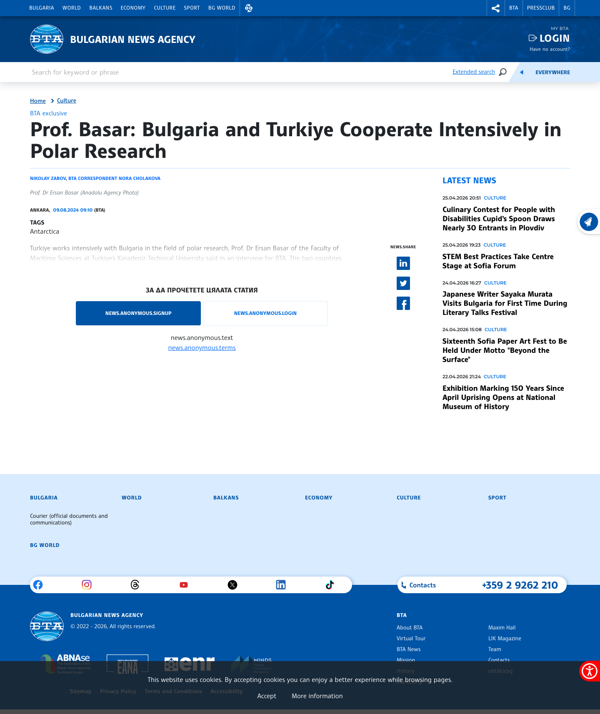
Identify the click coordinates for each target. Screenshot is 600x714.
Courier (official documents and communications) (69, 519)
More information (317, 696)
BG (566, 8)
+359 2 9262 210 (520, 585)
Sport (192, 8)
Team (494, 649)
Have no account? (550, 49)
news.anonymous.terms (202, 347)
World (71, 8)
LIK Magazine (504, 638)
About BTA (409, 627)
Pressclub (541, 8)
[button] (249, 8)
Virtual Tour (411, 638)
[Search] (502, 72)
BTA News (408, 649)
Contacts (499, 660)
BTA (513, 8)
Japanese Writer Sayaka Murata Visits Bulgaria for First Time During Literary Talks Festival (504, 303)
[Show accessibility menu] (589, 671)
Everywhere (552, 72)
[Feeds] (521, 72)
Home (38, 101)
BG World (221, 8)
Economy (133, 8)
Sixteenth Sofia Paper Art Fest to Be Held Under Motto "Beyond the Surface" (504, 350)
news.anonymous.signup (138, 313)
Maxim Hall (501, 627)
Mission (406, 660)
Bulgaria (41, 8)
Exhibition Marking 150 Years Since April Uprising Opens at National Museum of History (503, 397)
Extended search (473, 71)
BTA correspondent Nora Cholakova (114, 178)
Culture (164, 8)
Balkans (100, 8)
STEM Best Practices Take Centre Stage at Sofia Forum (498, 261)
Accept (266, 696)
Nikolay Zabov (47, 178)
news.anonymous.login (265, 313)
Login (555, 38)
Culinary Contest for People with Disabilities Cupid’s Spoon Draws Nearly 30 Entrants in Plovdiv (498, 218)
